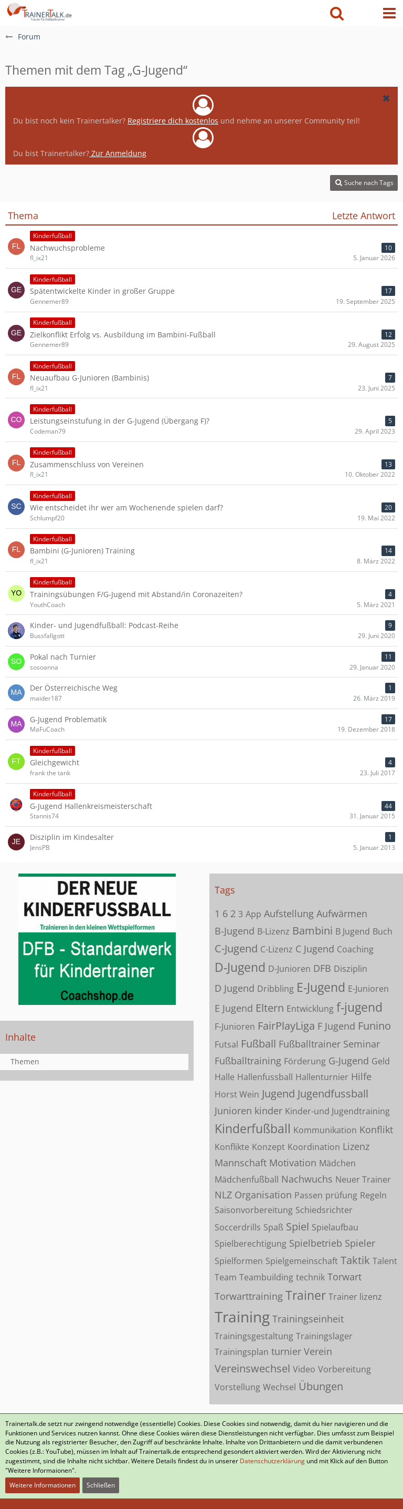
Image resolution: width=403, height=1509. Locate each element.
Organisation (263, 1194)
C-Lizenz (276, 949)
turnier (286, 1351)
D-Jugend (240, 967)
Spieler (360, 1243)
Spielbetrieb (315, 1243)
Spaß (273, 1227)
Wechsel (279, 1387)
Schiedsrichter (324, 1210)
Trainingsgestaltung (254, 1336)
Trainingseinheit (308, 1318)
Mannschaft (241, 1162)
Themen (24, 1061)
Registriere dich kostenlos (173, 121)
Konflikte (232, 1147)
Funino (374, 1026)
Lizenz (356, 1146)
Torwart (344, 1276)
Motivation (292, 1162)
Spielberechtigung (251, 1243)
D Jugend (234, 988)
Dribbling (275, 988)
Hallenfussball (265, 1077)
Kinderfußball (253, 1128)
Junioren (233, 1110)
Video (304, 1369)
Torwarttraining (249, 1296)
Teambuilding (266, 1277)
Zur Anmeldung (117, 153)
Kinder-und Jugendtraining (337, 1111)
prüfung (341, 1195)
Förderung (305, 1061)
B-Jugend (234, 931)
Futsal (226, 1044)
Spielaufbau (335, 1227)
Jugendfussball (333, 1093)
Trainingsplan (242, 1352)
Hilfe (361, 1076)
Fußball (258, 1043)
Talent (385, 1261)
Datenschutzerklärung (272, 1460)
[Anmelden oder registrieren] (363, 13)
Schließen (101, 1485)
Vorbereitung (344, 1369)
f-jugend (359, 1007)
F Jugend (336, 1026)
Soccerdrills (238, 1227)
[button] (389, 13)
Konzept (268, 1147)
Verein (318, 1351)
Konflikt (376, 1129)
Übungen (321, 1386)
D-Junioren (289, 968)
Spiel (297, 1226)
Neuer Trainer (363, 1179)
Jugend (278, 1093)
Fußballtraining (248, 1060)
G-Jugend (348, 1060)
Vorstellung (237, 1387)
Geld (381, 1061)
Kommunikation (325, 1130)
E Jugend (234, 1008)
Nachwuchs (307, 1179)
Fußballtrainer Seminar (329, 1044)
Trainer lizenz (355, 1296)
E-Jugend (320, 987)
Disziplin (350, 968)
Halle (225, 1077)
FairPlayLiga (286, 1026)
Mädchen (337, 1163)
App (253, 914)
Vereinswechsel (252, 1368)
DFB (322, 968)
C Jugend (314, 948)
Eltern (270, 1008)
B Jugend (352, 931)
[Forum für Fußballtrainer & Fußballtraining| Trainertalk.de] (38, 10)
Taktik (355, 1260)
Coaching (355, 949)
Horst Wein (237, 1094)
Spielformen (239, 1261)
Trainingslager (324, 1336)
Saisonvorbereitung (254, 1210)
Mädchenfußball (247, 1179)
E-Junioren (368, 988)
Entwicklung (310, 1008)
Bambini (312, 930)
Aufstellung (289, 913)
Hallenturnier (321, 1077)
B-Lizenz (273, 931)
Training (242, 1317)
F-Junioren (235, 1026)
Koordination (314, 1147)
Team (226, 1277)
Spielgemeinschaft (302, 1261)
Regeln (373, 1195)
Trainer (305, 1295)
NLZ (223, 1194)
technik (310, 1277)
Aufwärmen (341, 913)
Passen (308, 1195)
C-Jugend (236, 948)
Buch (383, 931)
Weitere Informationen (42, 1485)
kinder (268, 1110)
